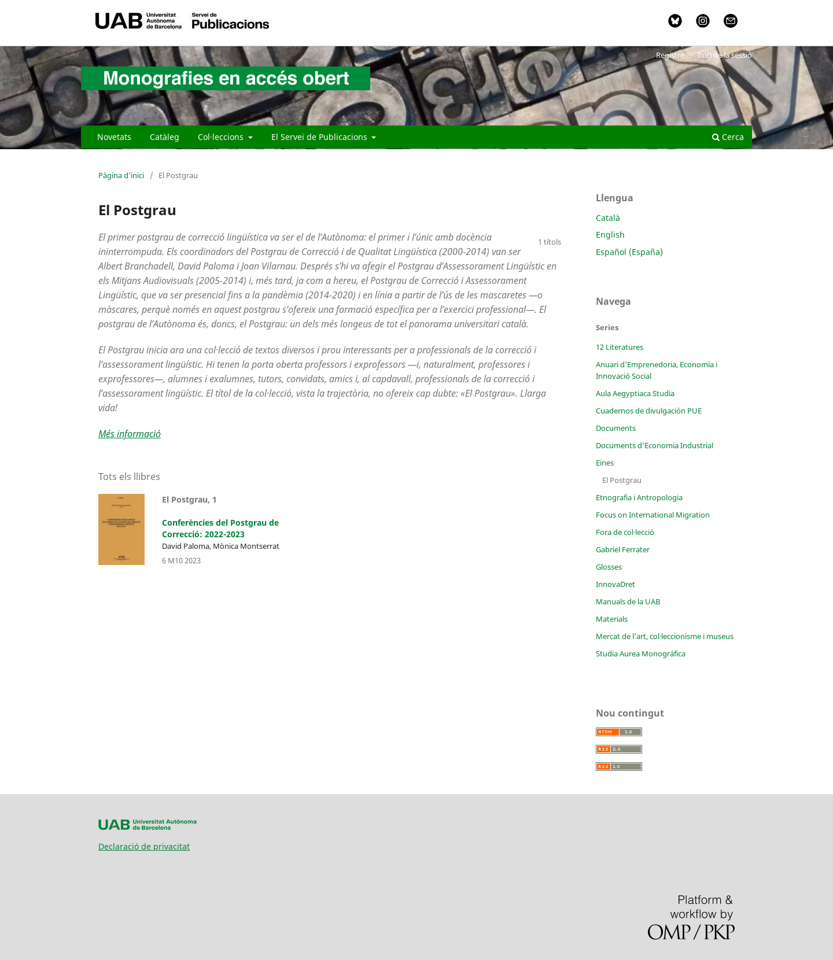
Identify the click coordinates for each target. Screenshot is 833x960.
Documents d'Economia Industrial (654, 445)
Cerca (728, 136)
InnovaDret (615, 584)
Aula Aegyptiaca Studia (635, 393)
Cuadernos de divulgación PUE (649, 410)
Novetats (114, 136)
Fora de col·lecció (625, 532)
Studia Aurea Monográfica (640, 653)
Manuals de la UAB (628, 601)
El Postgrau (622, 480)
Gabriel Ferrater (623, 549)
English (610, 234)
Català (608, 217)
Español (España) (629, 251)
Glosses (609, 567)
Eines (605, 462)
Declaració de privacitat (144, 846)
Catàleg (164, 136)
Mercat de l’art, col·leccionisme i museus (665, 636)
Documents (616, 428)
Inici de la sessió (725, 55)
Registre (670, 55)
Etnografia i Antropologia (639, 497)
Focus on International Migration (653, 514)
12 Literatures (619, 347)
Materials (612, 619)
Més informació (129, 433)
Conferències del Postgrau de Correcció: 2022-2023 (220, 528)
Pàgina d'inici (121, 175)
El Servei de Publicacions (320, 136)
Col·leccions (222, 136)
